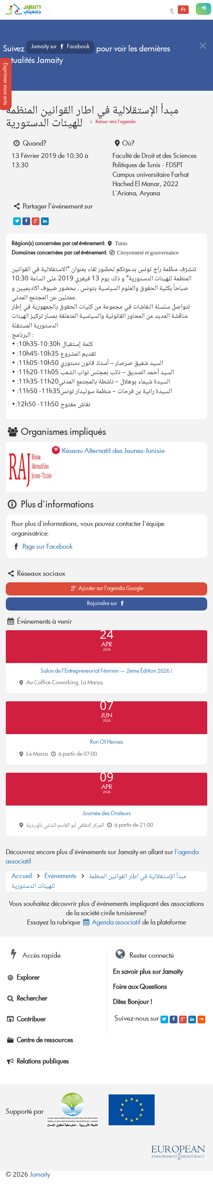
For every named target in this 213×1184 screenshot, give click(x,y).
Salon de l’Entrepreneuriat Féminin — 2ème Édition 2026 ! (106, 671)
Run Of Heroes (106, 742)
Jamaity (40, 1175)
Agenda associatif (111, 923)
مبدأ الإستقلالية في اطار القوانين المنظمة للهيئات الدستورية (99, 881)
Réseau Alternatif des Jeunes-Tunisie (113, 452)
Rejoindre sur (106, 604)
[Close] (202, 47)
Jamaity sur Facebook (60, 47)
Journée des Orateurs (107, 814)
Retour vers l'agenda (112, 122)
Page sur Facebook (47, 547)
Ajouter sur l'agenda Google (106, 589)
